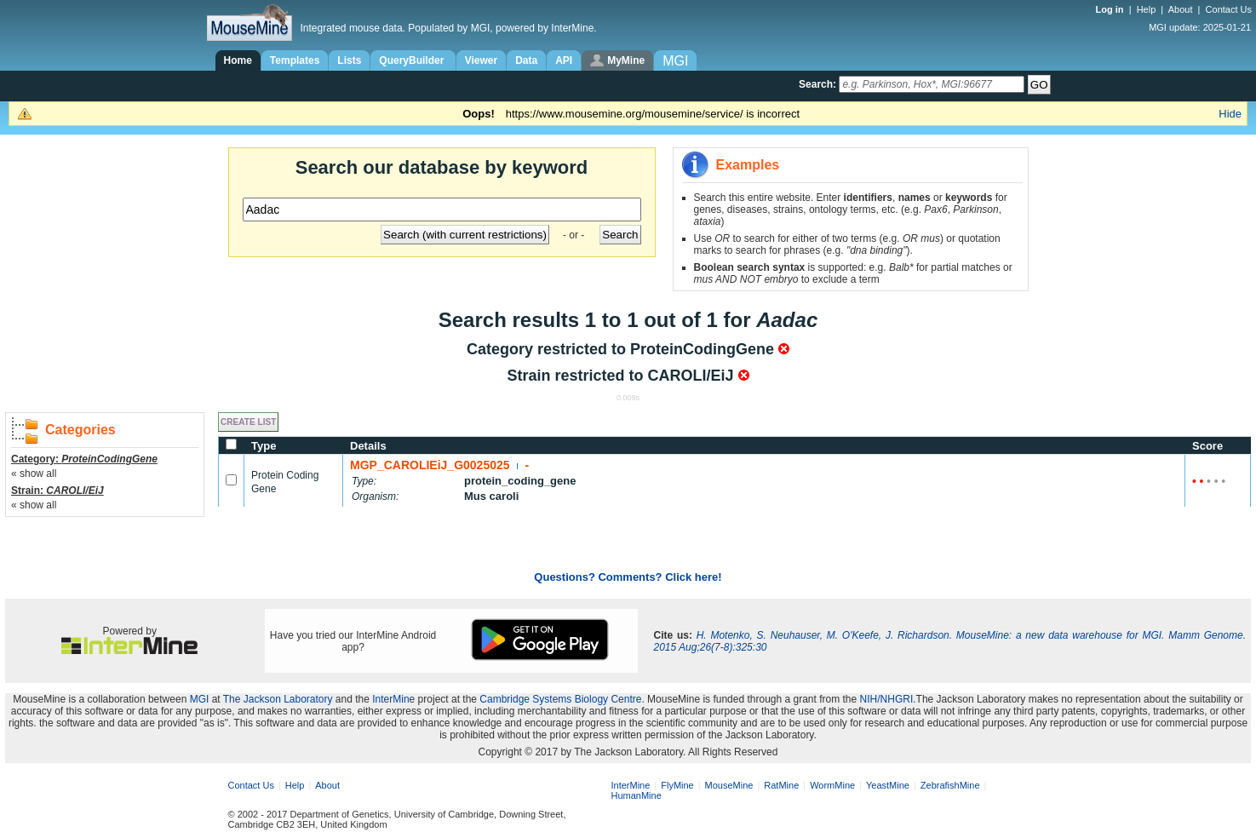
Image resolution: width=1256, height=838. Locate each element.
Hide (1230, 113)
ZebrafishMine (950, 785)
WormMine (832, 785)
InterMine (393, 699)
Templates (294, 60)
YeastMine (887, 785)
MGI (199, 699)
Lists (349, 60)
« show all (33, 473)
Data (526, 60)
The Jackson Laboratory (278, 699)
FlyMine (677, 785)
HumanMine (636, 795)
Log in (1111, 9)
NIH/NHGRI (887, 699)
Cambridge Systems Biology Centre (560, 699)
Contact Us (1229, 9)
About (1180, 9)
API (563, 60)
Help (1146, 9)
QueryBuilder (412, 60)
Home (238, 60)
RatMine (781, 785)
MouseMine (729, 785)
